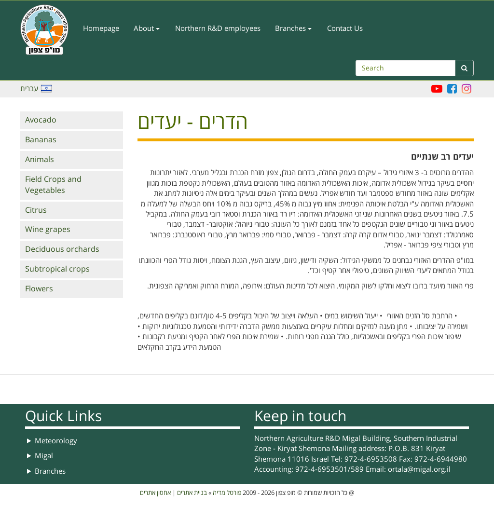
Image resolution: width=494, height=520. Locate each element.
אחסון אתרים (155, 493)
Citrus (36, 210)
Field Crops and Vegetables (53, 185)
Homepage (101, 28)
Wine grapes (47, 229)
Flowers (39, 289)
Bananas (40, 140)
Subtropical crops (57, 269)
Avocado (40, 120)
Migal (44, 456)
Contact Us (345, 28)
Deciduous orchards (62, 249)
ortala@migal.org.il (419, 469)
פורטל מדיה (227, 493)
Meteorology (56, 441)
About (147, 28)
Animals (39, 159)
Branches (293, 28)
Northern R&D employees (218, 28)
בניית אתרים (192, 493)
